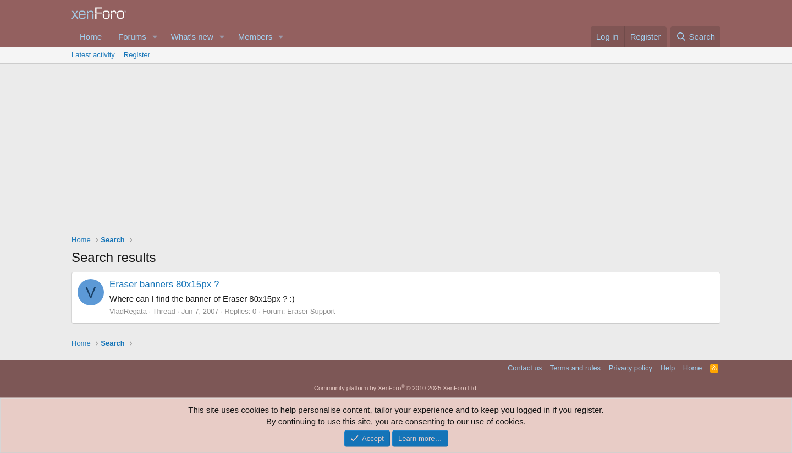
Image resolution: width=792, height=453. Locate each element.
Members (255, 36)
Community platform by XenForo (396, 388)
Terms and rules (575, 368)
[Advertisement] (396, 146)
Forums (132, 36)
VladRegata (128, 311)
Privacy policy (630, 368)
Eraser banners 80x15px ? (164, 284)
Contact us (525, 368)
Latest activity (93, 55)
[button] (155, 36)
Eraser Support (311, 311)
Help (668, 368)
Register (137, 55)
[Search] (695, 36)
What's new (192, 36)
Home (91, 36)
